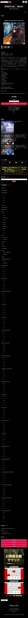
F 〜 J (4, 196)
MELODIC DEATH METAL (6, 355)
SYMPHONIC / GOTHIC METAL (7, 368)
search (14, 181)
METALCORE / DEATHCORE (6, 497)
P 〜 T (4, 200)
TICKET (3, 250)
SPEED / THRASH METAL (6, 330)
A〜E (4, 499)
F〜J (4, 514)
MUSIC (3, 211)
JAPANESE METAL (5, 265)
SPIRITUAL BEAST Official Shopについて (8, 528)
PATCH (3, 235)
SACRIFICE (5, 254)
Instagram (14, 542)
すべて (4, 162)
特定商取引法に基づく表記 (6, 533)
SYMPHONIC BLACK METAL (6, 510)
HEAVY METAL (4, 278)
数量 (14, 99)
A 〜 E (4, 194)
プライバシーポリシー (5, 531)
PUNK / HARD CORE (5, 420)
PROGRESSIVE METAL (6, 446)
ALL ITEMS (3, 205)
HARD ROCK (4, 394)
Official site (14, 540)
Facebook (14, 546)
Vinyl (4, 215)
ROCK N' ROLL (4, 407)
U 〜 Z (4, 202)
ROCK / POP (4, 433)
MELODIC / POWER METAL (6, 291)
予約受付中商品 (4, 190)
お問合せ (3, 530)
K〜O (4, 516)
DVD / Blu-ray (5, 217)
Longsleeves (5, 226)
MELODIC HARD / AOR (5, 381)
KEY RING (3, 246)
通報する (14, 111)
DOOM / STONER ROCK (6, 459)
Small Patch (5, 237)
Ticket (4, 260)
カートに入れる (14, 103)
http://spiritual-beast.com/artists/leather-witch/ (17, 93)
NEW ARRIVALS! (4, 207)
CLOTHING (3, 222)
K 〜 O (4, 198)
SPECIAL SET (4, 209)
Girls (4, 230)
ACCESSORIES (4, 248)
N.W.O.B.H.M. (4, 304)
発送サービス (4, 188)
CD (3, 213)
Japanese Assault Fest (6, 252)
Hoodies (4, 228)
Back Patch (5, 239)
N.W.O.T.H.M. (4, 317)
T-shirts (4, 224)
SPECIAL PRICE (4, 192)
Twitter (14, 544)
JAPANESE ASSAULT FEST (6, 259)
